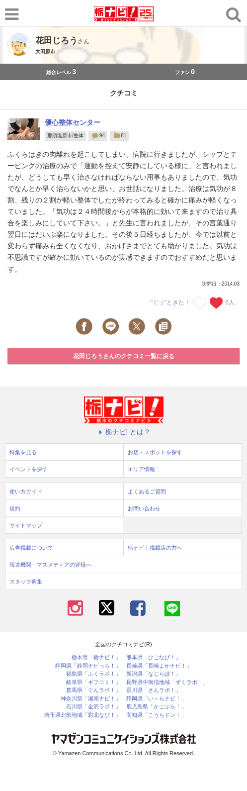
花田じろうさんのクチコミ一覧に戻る (123, 356)
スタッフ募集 (25, 582)
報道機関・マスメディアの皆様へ (50, 565)
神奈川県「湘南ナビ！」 (91, 698)
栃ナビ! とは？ (123, 432)
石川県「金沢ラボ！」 (93, 706)
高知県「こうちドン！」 (156, 715)
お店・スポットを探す (155, 452)
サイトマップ (25, 525)
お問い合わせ (144, 508)
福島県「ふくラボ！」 (93, 674)
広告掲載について (31, 548)
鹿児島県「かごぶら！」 (156, 706)
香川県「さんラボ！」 (153, 690)
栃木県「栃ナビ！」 (96, 657)
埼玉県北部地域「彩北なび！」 (82, 715)
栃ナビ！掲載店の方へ (155, 548)
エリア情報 (141, 469)
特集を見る (23, 452)
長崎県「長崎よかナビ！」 (159, 666)
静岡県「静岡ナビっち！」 (88, 666)
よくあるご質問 (147, 491)
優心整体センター (72, 122)
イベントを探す (28, 469)
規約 (14, 508)
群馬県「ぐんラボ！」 (93, 690)
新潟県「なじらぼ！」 (153, 674)
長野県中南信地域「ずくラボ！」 (167, 682)
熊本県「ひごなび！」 (153, 657)
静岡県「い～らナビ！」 (156, 698)
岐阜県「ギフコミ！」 (93, 682)
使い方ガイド (25, 491)
